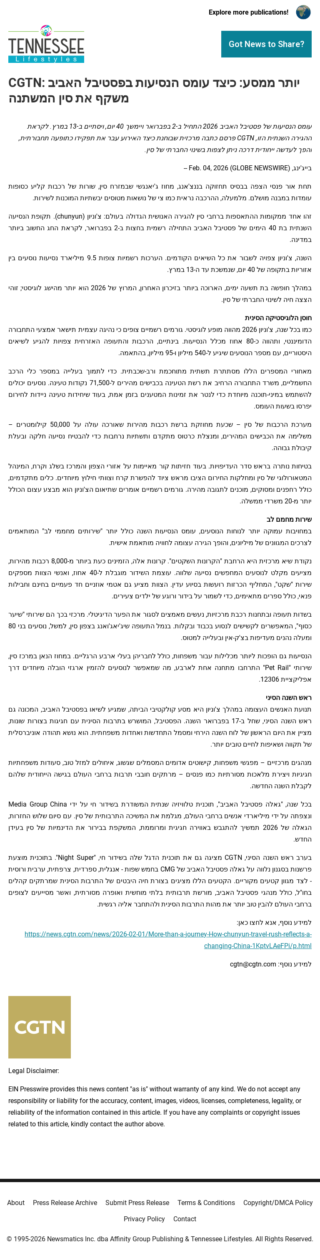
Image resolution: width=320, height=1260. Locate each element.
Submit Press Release (137, 1203)
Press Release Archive (65, 1203)
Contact (184, 1219)
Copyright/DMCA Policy (278, 1203)
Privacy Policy (144, 1219)
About (16, 1203)
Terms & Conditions (206, 1203)
